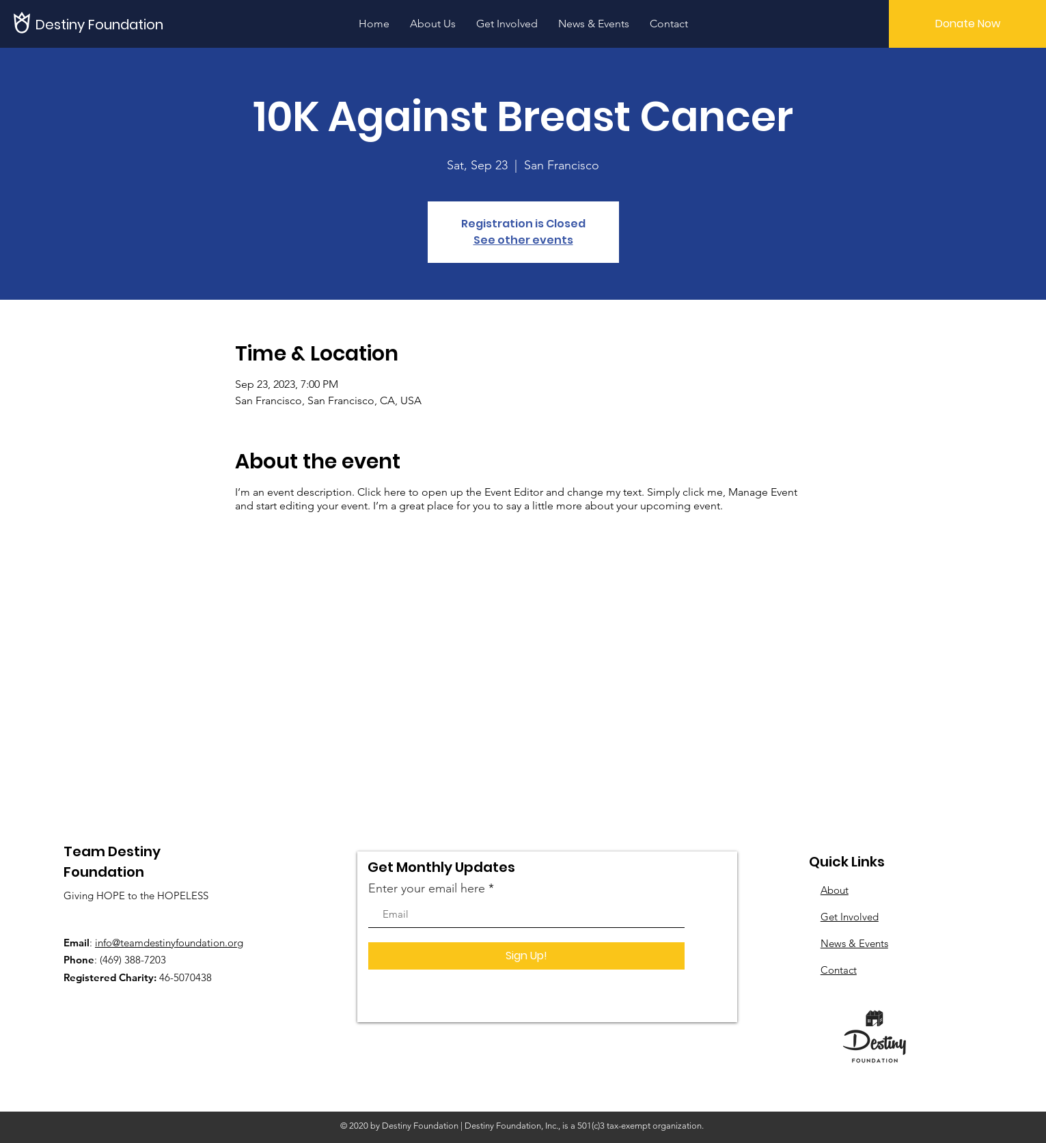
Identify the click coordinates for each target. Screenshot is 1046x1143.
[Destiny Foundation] (101, 24)
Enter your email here (426, 888)
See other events (523, 240)
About (835, 890)
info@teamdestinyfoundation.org (169, 942)
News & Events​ (854, 943)
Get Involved (850, 916)
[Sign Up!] (526, 956)
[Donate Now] (967, 24)
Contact (839, 969)
